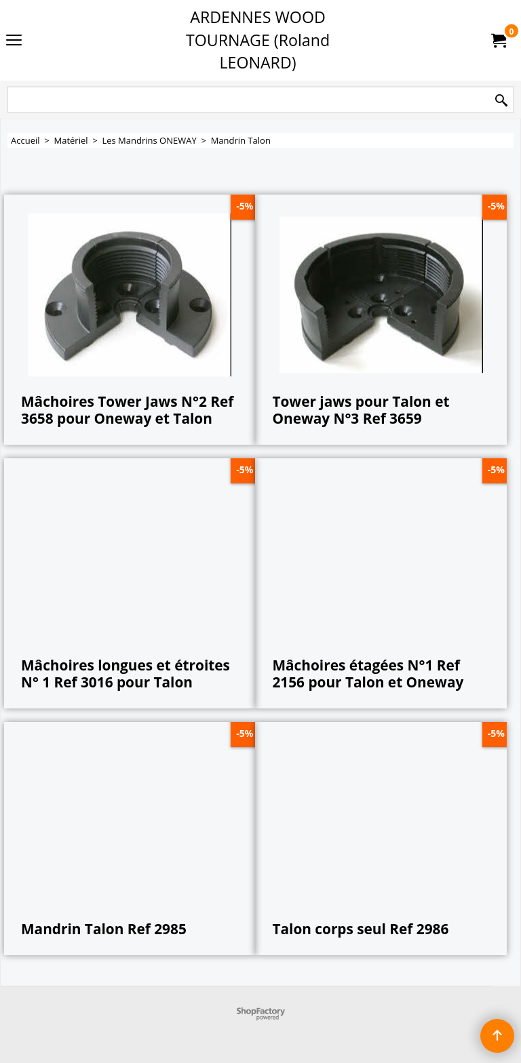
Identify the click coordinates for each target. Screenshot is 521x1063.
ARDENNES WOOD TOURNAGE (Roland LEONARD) (258, 39)
